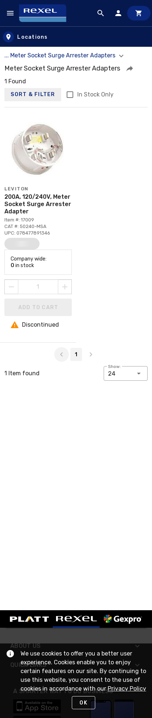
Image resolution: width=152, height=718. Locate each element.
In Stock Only (95, 94)
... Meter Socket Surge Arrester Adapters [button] (65, 55)
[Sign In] (118, 13)
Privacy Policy (127, 688)
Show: (114, 366)
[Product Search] (101, 13)
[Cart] (139, 13)
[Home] (46, 13)
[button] (129, 68)
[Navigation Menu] (10, 13)
